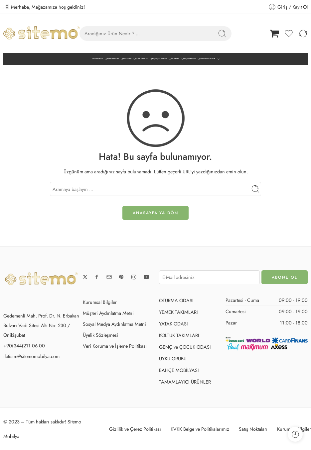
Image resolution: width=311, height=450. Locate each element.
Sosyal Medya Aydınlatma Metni (114, 323)
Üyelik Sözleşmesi (100, 334)
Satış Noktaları (253, 428)
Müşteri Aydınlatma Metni (108, 313)
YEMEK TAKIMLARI (112, 59)
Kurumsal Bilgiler (100, 302)
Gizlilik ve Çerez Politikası (135, 428)
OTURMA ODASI (97, 59)
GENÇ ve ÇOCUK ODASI (159, 59)
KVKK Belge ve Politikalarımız (200, 428)
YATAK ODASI (126, 59)
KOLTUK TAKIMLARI (141, 59)
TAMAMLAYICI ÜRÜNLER (207, 59)
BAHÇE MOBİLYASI (189, 59)
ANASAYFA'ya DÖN (155, 213)
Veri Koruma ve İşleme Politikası (115, 345)
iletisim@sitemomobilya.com (31, 356)
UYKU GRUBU (174, 59)
